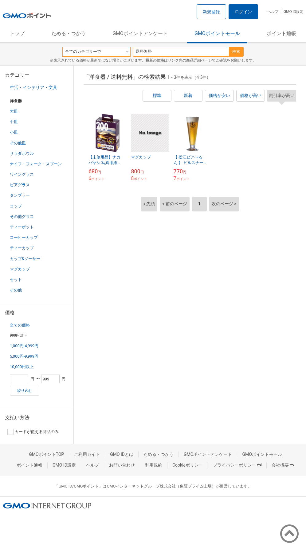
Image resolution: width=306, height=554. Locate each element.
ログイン (243, 11)
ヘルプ (272, 12)
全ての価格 (20, 325)
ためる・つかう (68, 33)
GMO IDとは (121, 454)
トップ (17, 33)
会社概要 (283, 465)
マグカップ (20, 269)
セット (16, 279)
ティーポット (22, 227)
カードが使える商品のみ (33, 432)
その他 (16, 290)
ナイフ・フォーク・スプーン (36, 164)
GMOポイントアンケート (140, 33)
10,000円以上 (22, 366)
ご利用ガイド (87, 454)
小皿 (14, 132)
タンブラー (20, 195)
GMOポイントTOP (46, 454)
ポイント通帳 (281, 33)
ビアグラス (20, 185)
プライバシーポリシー (237, 465)
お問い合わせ (122, 465)
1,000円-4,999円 (24, 345)
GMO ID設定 (294, 12)
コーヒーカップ (24, 237)
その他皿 (18, 143)
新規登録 (211, 11)
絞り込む (24, 390)
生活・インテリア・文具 (33, 87)
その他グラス (22, 216)
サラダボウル (22, 153)
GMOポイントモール (217, 33)
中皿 (14, 121)
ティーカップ (22, 248)
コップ (16, 206)
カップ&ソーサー (25, 258)
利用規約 (153, 465)
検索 (236, 51)
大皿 (14, 111)
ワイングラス (22, 174)
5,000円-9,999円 (24, 356)
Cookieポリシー (187, 465)
